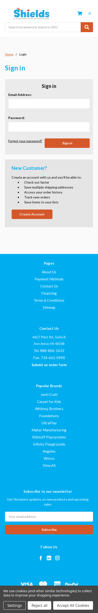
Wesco (49, 458)
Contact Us (49, 286)
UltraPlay (49, 423)
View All (49, 465)
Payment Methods (49, 279)
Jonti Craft (49, 394)
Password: (16, 118)
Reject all (39, 605)
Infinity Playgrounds (49, 444)
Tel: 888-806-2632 (49, 350)
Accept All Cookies (73, 605)
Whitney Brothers (49, 409)
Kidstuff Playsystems (49, 437)
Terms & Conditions (49, 300)
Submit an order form (49, 365)
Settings (14, 605)
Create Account (32, 214)
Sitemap (49, 307)
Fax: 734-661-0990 (49, 358)
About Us (49, 272)
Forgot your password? (25, 141)
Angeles (49, 451)
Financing (49, 293)
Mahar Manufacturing (49, 430)
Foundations (49, 416)
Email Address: (20, 95)
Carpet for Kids (49, 401)
